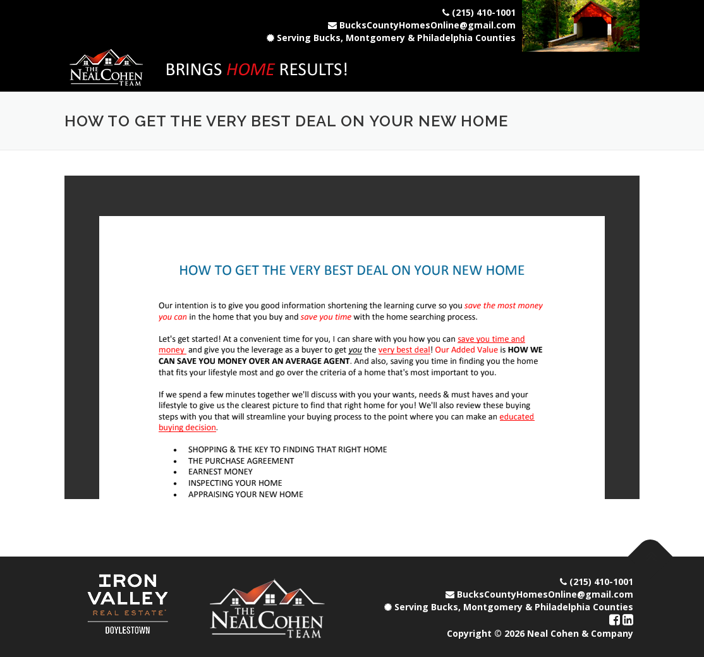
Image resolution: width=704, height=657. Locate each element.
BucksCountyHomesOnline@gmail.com (427, 25)
